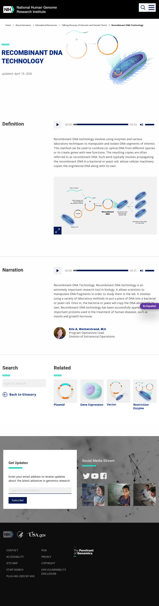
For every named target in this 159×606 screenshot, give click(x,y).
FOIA (44, 550)
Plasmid (59, 404)
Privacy (46, 557)
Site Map (12, 563)
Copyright (48, 563)
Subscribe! (18, 500)
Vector (111, 404)
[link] (86, 476)
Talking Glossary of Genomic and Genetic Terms (84, 25)
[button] (151, 7)
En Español (149, 306)
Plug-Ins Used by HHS (20, 576)
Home (8, 25)
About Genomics (23, 25)
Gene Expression (91, 404)
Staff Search (14, 569)
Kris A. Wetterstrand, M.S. (88, 329)
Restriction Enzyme (141, 406)
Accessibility (15, 557)
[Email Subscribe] (40, 490)
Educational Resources (46, 25)
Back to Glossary (22, 394)
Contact (12, 550)
